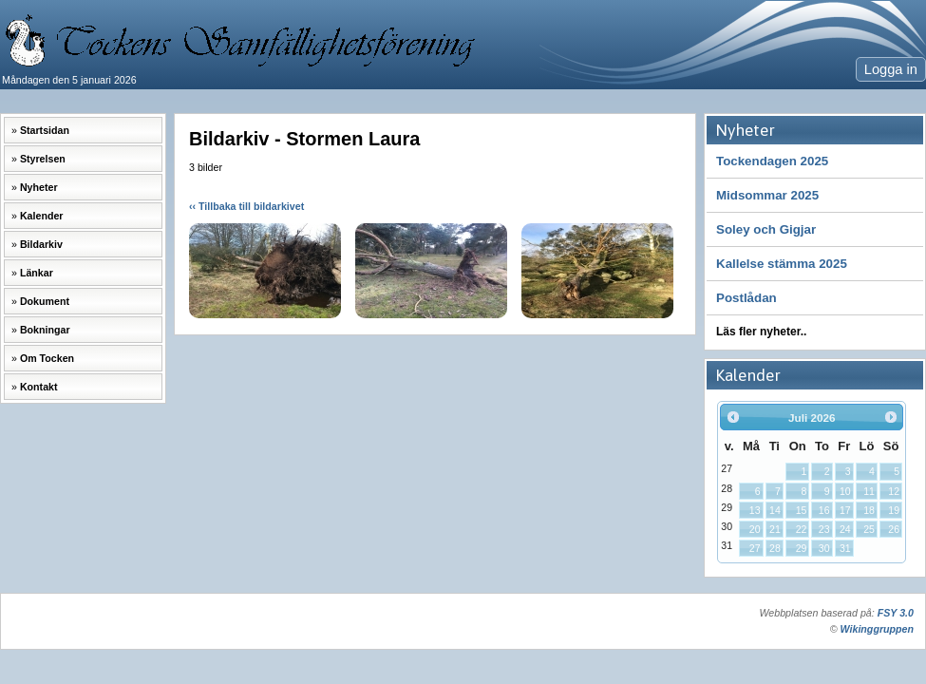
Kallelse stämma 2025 (781, 263)
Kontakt (39, 386)
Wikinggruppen (877, 629)
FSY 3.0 (896, 612)
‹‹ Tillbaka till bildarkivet (246, 206)
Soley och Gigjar (766, 229)
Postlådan (746, 298)
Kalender (42, 215)
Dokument (44, 301)
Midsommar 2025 (767, 195)
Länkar (36, 272)
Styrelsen (43, 158)
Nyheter (39, 187)
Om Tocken (47, 358)
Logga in (890, 69)
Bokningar (45, 329)
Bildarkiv (41, 244)
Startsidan (44, 130)
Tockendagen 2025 (772, 161)
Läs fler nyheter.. (761, 331)
